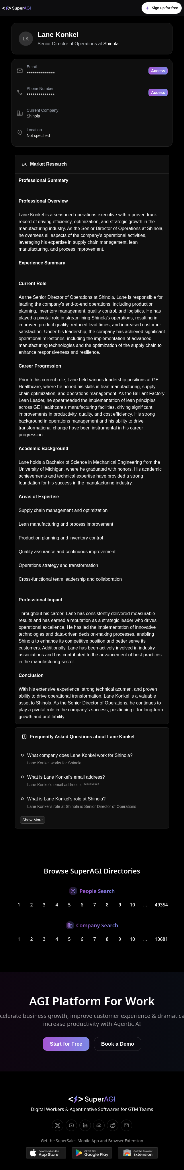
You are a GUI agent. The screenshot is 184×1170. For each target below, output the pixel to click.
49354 (161, 905)
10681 (161, 939)
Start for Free (66, 1044)
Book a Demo (117, 1044)
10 (132, 905)
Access (158, 70)
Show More (32, 820)
